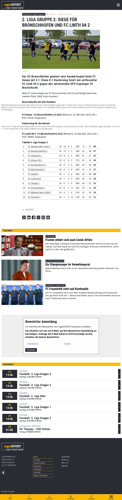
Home (35, 457)
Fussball (36, 460)
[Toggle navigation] (118, 5)
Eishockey (37, 466)
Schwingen (37, 469)
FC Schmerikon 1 (36, 188)
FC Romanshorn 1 (37, 165)
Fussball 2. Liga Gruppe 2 (34, 14)
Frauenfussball (39, 463)
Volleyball (36, 472)
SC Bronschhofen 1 (37, 151)
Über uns (65, 463)
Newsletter (66, 457)
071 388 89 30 (10, 465)
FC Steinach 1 (35, 155)
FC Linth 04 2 (34, 178)
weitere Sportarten (40, 475)
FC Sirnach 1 (34, 197)
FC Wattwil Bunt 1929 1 (39, 192)
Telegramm (40, 118)
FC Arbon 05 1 (35, 160)
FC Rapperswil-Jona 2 (39, 146)
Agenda (64, 466)
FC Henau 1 (33, 183)
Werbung (65, 460)
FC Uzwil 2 (33, 174)
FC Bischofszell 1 (36, 169)
